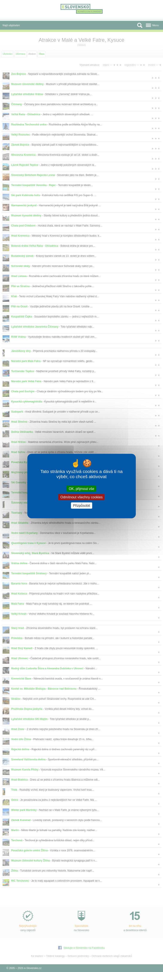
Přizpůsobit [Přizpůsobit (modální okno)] (81, 505)
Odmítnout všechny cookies (81, 497)
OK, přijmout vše (81, 488)
